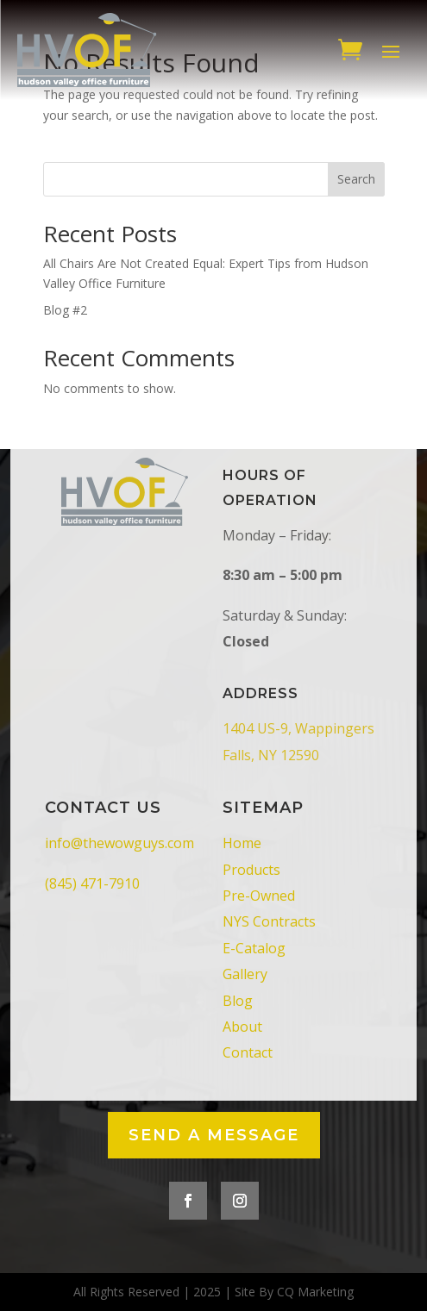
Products (251, 869)
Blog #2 (65, 310)
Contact (248, 1052)
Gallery (245, 974)
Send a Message (214, 1135)
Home (242, 842)
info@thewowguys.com (119, 842)
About (242, 1026)
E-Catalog (254, 948)
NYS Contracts (269, 921)
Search (356, 179)
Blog (238, 1000)
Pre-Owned (259, 895)
